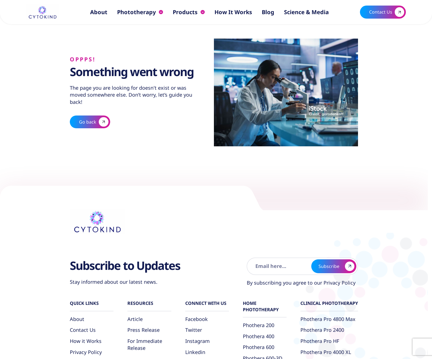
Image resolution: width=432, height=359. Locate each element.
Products (185, 12)
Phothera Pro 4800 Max (328, 319)
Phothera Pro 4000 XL (325, 352)
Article (135, 319)
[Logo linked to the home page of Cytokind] (42, 12)
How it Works (233, 12)
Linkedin (195, 352)
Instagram (197, 341)
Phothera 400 (258, 336)
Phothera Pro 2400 (322, 330)
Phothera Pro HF (319, 341)
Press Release (143, 330)
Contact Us (83, 330)
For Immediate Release (144, 344)
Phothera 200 (258, 325)
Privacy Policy (339, 282)
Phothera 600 (258, 347)
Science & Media (306, 12)
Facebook (196, 319)
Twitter (193, 330)
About (98, 12)
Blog (268, 12)
